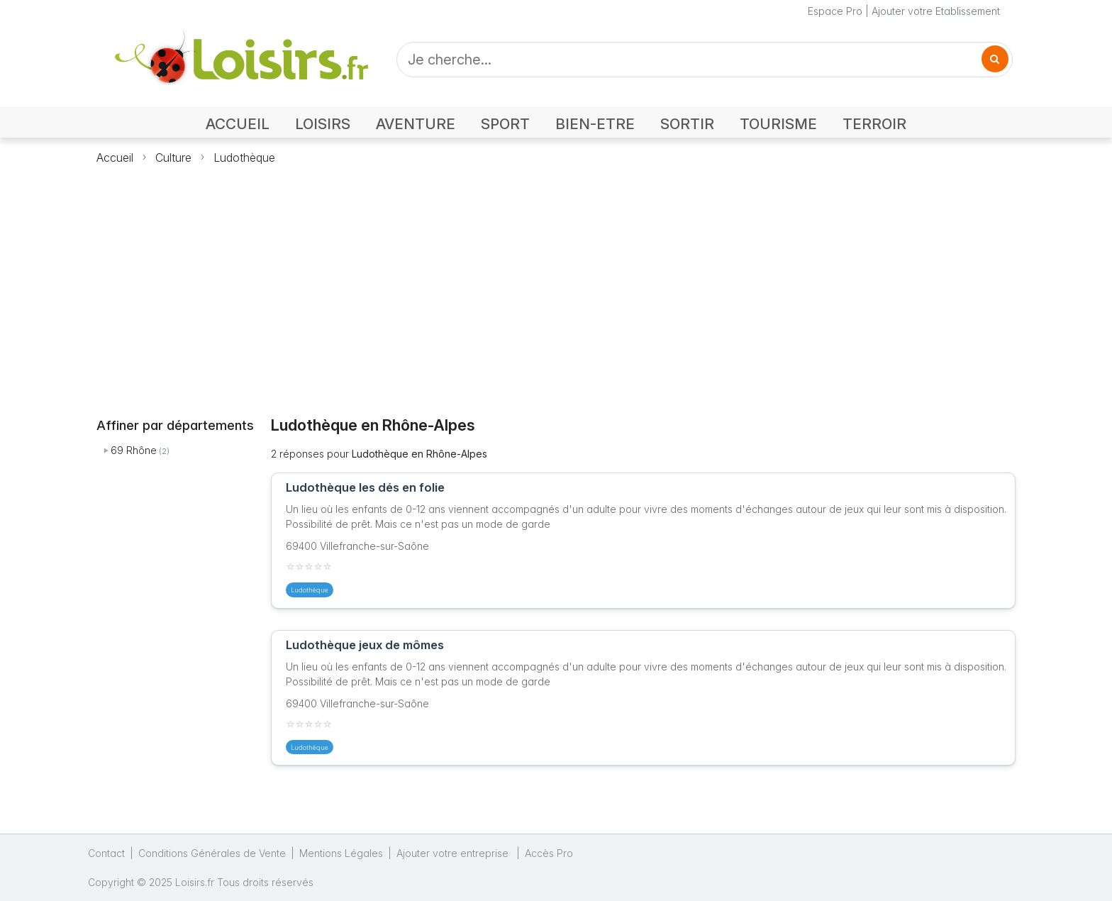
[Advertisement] (556, 282)
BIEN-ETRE (595, 124)
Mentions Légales (341, 853)
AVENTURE (415, 124)
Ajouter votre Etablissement (936, 11)
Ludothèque (244, 157)
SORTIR (687, 124)
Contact (106, 853)
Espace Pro (835, 11)
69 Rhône (134, 450)
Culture (173, 157)
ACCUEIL (237, 124)
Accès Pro (549, 853)
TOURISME (778, 124)
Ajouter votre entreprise (453, 853)
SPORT (505, 124)
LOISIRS (322, 124)
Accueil (114, 157)
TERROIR (874, 124)
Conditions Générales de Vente (212, 853)
